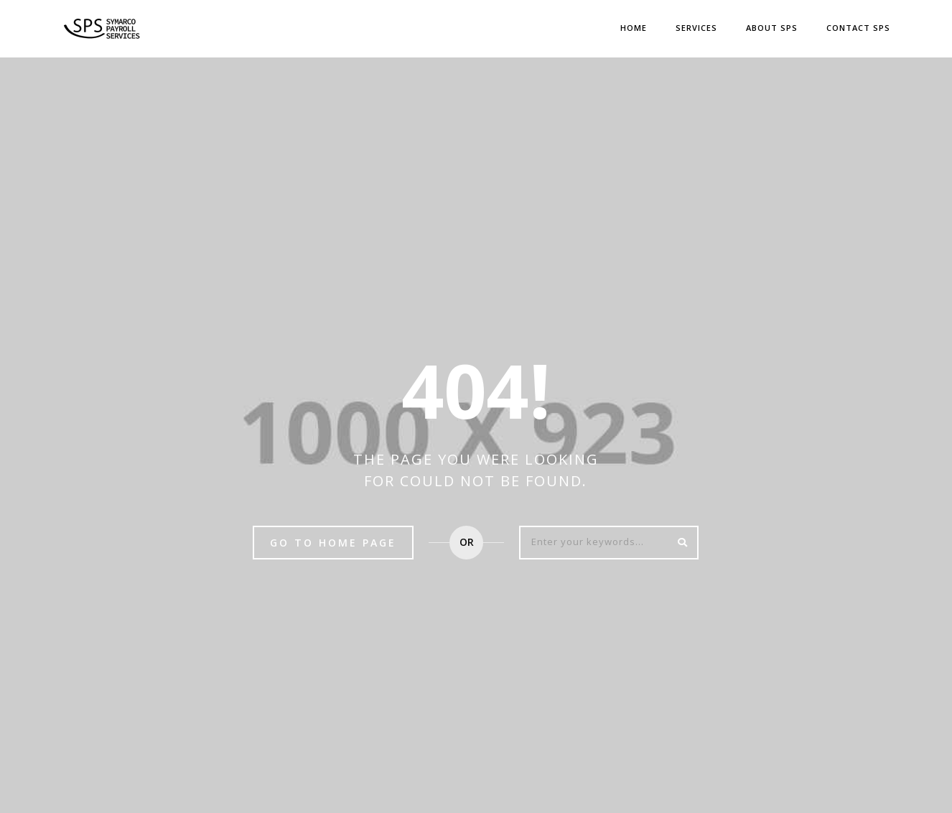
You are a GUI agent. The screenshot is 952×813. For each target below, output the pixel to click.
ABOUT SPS (772, 27)
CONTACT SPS (858, 27)
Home (633, 27)
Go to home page (333, 542)
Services (696, 27)
